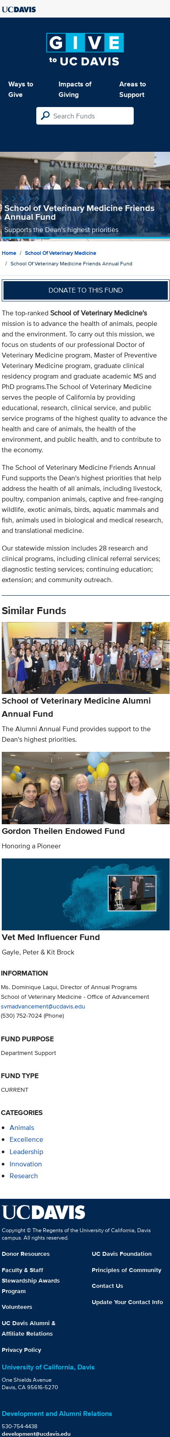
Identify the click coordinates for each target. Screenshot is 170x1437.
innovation (26, 1164)
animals (22, 1127)
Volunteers (17, 1306)
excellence (26, 1139)
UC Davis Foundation (122, 1253)
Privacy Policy (21, 1349)
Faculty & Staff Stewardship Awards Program (31, 1280)
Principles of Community (126, 1269)
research (24, 1176)
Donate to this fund (86, 290)
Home (9, 253)
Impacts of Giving (75, 89)
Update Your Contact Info (127, 1302)
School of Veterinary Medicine (60, 253)
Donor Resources (26, 1253)
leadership (26, 1152)
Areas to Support (132, 89)
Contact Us (107, 1285)
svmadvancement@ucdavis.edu (43, 1006)
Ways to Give (20, 89)
